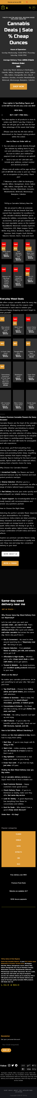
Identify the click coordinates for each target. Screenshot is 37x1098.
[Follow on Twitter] (13, 1065)
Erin (25, 75)
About (16, 1090)
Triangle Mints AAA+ (18, 352)
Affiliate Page (28, 1090)
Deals (10, 1090)
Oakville (5, 72)
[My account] (7, 8)
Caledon (31, 80)
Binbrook (5, 80)
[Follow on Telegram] (16, 1065)
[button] (3, 8)
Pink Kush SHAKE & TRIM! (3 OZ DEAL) (18, 279)
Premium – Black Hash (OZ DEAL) (30, 253)
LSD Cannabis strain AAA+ (5, 404)
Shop (5, 1090)
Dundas (12, 77)
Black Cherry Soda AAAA (18, 404)
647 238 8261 (24, 159)
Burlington (29, 70)
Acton (27, 72)
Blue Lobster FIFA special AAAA (5, 329)
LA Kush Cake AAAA (5, 352)
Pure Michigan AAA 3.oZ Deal (18, 254)
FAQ (20, 1090)
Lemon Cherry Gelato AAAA (31, 328)
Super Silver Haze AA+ (31, 375)
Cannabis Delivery (14, 961)
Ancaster (19, 77)
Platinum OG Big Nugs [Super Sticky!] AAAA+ (6, 280)
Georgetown (19, 72)
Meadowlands (29, 77)
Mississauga (14, 80)
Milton (11, 72)
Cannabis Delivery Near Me (22, 203)
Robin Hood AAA (6, 252)
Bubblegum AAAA (18, 375)
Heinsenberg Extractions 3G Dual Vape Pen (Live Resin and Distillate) (5, 379)
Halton (10, 75)
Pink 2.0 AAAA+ (30, 277)
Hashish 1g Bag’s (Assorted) (31, 353)
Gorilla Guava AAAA (31, 404)
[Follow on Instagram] (9, 1065)
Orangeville (18, 75)
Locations (18, 1092)
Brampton (23, 80)
